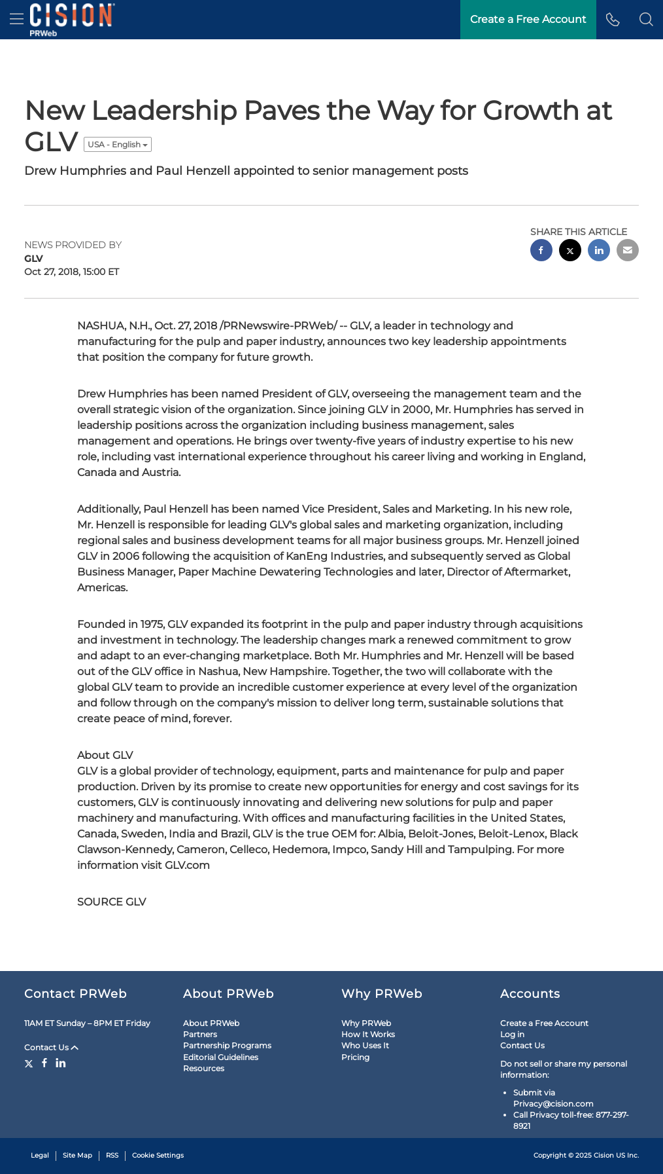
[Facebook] (44, 1062)
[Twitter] (30, 1062)
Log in (512, 1034)
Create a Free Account (544, 1023)
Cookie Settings (158, 1155)
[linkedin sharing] (599, 252)
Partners (200, 1034)
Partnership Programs (227, 1045)
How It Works (368, 1034)
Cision (604, 1155)
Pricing (355, 1057)
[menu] (16, 19)
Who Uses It (365, 1045)
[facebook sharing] (541, 252)
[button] (646, 19)
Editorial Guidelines (220, 1057)
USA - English (118, 144)
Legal (40, 1155)
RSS (112, 1155)
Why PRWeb (366, 1023)
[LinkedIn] (60, 1062)
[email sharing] (628, 252)
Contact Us (51, 1047)
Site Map (77, 1155)
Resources (203, 1068)
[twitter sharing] (570, 252)
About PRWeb (211, 1023)
